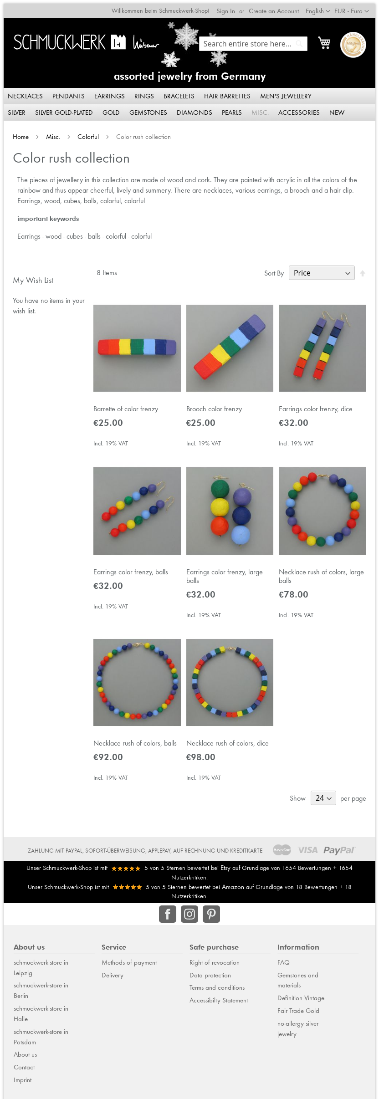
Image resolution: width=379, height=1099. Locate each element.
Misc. (50, 133)
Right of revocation (215, 966)
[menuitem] (22, 93)
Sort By (277, 270)
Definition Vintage (300, 1001)
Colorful (85, 133)
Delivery (112, 979)
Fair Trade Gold (298, 1014)
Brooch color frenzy (214, 408)
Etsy (225, 871)
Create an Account (277, 7)
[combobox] (257, 40)
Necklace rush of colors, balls (133, 746)
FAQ (283, 966)
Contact (24, 1071)
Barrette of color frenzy (124, 408)
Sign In (229, 7)
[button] (355, 8)
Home (18, 133)
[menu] (189, 101)
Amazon (233, 890)
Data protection (210, 979)
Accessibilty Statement (219, 1004)
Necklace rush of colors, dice (227, 746)
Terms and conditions (217, 991)
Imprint (22, 1083)
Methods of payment (129, 966)
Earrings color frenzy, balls (129, 573)
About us (25, 1058)
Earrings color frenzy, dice (317, 408)
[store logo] (85, 38)
